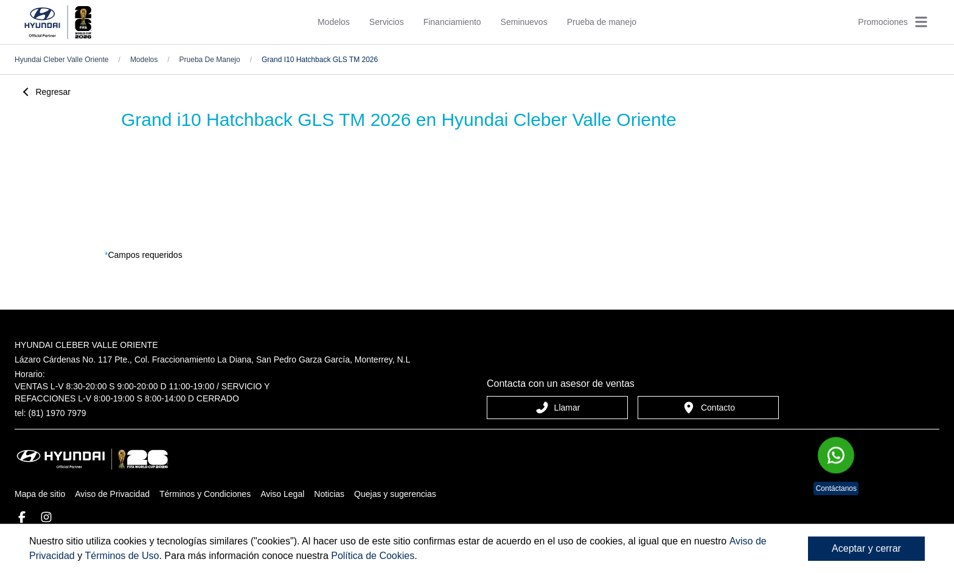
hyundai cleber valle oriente (62, 59)
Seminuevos (524, 22)
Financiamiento (452, 22)
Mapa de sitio (40, 494)
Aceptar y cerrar (866, 548)
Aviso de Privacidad (112, 494)
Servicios (386, 22)
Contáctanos (836, 488)
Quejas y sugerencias (395, 494)
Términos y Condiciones (205, 494)
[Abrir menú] (921, 21)
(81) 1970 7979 (57, 413)
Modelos (334, 22)
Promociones (883, 22)
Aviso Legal (282, 494)
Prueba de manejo (601, 22)
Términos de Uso (122, 555)
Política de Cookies (372, 555)
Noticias (329, 494)
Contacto (708, 407)
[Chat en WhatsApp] (836, 457)
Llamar (557, 407)
